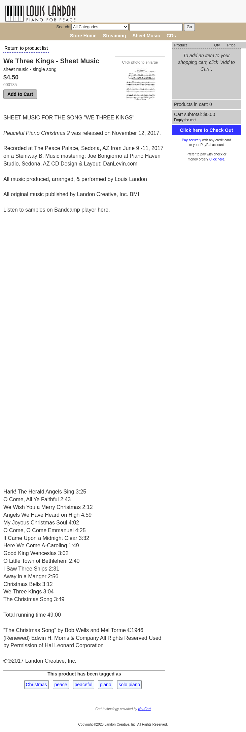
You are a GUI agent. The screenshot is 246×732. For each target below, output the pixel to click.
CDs (171, 35)
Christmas (36, 684)
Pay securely (191, 140)
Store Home (83, 35)
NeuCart (144, 709)
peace (61, 684)
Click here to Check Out (206, 130)
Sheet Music (146, 35)
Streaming (114, 35)
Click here (216, 159)
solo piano (129, 684)
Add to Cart (20, 94)
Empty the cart (185, 120)
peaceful (84, 684)
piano (105, 684)
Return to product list (26, 48)
